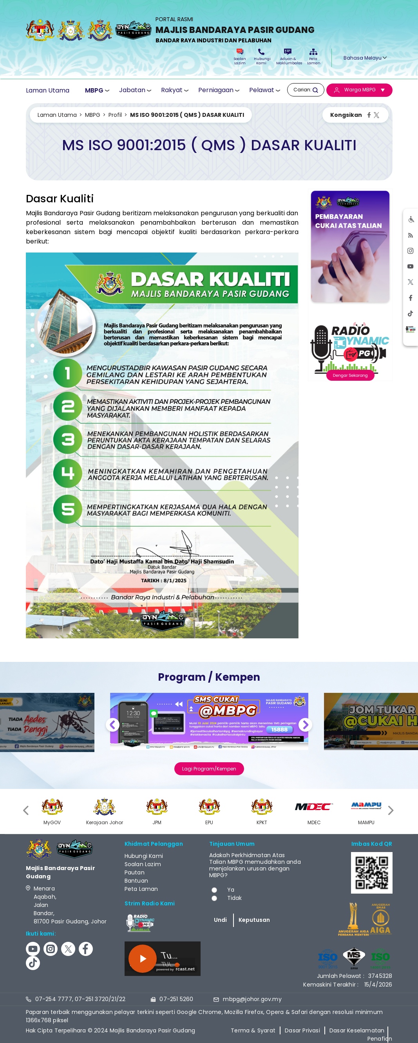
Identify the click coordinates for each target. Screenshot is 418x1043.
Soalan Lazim (240, 57)
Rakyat (172, 89)
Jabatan (132, 89)
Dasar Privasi (302, 1030)
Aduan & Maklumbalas (288, 57)
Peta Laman (313, 57)
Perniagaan (215, 89)
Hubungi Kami (261, 57)
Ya (230, 890)
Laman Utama (47, 90)
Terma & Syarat (253, 1030)
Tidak (234, 898)
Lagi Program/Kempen (209, 768)
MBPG (94, 90)
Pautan (135, 872)
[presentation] (26, 810)
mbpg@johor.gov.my (252, 999)
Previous (112, 726)
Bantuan (136, 881)
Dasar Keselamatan (356, 1030)
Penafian (380, 1039)
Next (305, 726)
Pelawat (261, 89)
